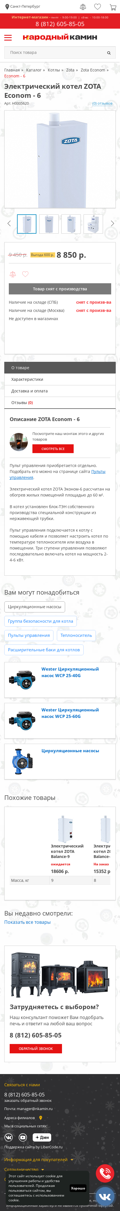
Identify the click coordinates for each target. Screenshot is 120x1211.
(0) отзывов (102, 103)
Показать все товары (27, 922)
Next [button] (113, 225)
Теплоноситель (76, 635)
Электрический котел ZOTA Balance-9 (67, 851)
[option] (60, 159)
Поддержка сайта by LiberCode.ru (33, 1146)
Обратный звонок (36, 1048)
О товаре (20, 367)
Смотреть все (53, 449)
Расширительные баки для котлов (44, 649)
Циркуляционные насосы (34, 606)
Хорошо (78, 1188)
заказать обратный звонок (28, 1100)
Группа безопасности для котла (40, 621)
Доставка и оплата (29, 391)
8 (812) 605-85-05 (60, 24)
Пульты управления (29, 635)
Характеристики (27, 379)
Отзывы (22, 402)
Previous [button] (10, 225)
